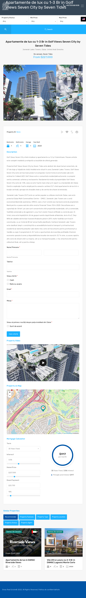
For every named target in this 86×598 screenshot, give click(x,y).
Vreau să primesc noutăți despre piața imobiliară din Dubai (29, 322)
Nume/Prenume (13, 247)
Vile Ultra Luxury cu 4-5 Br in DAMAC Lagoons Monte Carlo (61, 561)
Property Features (27, 517)
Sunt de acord (16, 326)
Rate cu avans (16, 284)
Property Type (43, 517)
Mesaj (9, 301)
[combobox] (14, 21)
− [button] (10, 396)
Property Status (8, 18)
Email (9, 289)
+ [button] (10, 392)
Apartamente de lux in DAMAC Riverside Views (20, 561)
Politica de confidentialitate (49, 590)
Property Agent (26, 523)
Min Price (33, 18)
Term (9, 443)
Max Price (63, 18)
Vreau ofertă (12, 276)
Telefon (10, 262)
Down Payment (13, 480)
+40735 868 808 (72, 6)
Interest (10, 455)
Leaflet (59, 433)
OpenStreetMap (67, 433)
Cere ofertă (13, 334)
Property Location (58, 517)
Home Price (11, 467)
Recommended (10, 517)
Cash (12, 280)
